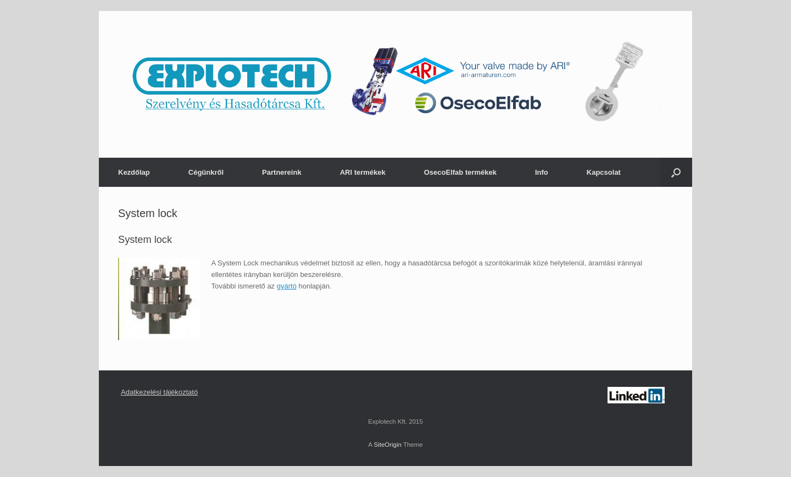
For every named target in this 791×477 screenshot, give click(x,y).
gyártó (287, 286)
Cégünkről (206, 172)
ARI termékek (363, 172)
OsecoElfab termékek (460, 172)
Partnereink (282, 172)
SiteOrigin (388, 444)
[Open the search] (676, 172)
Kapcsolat (604, 172)
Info (541, 172)
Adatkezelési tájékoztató (159, 392)
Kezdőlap (134, 172)
